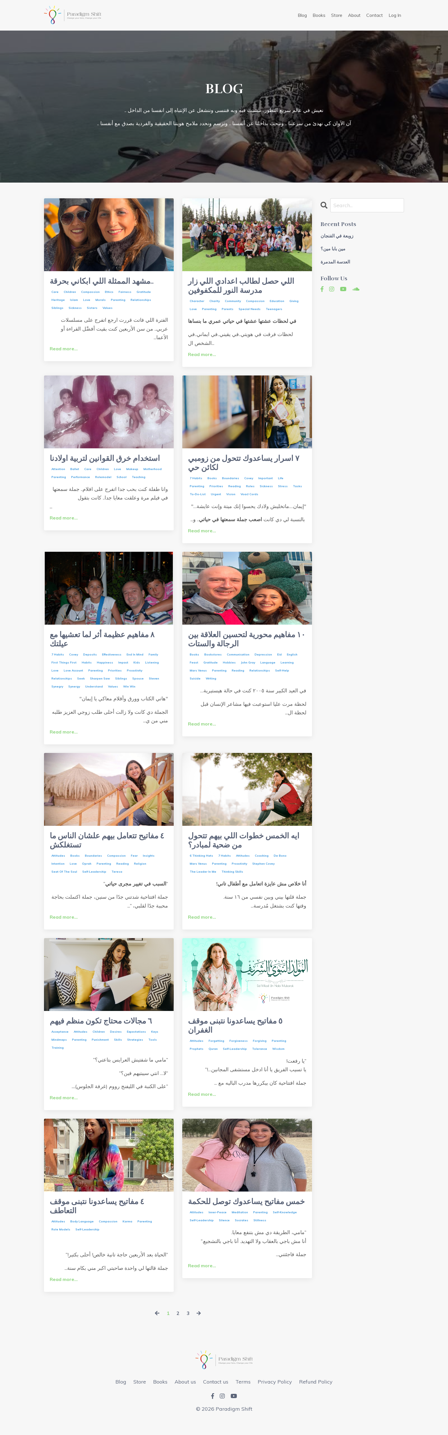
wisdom (278, 1060)
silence (224, 1242)
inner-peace (218, 1234)
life (280, 483)
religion (140, 873)
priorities (216, 491)
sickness (75, 309)
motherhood (152, 483)
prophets (196, 1060)
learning (287, 669)
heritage (58, 301)
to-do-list (198, 499)
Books (319, 15)
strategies (135, 1050)
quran (213, 1060)
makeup (132, 483)
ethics (109, 293)
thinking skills (232, 881)
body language (82, 1234)
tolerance (259, 1060)
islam (74, 301)
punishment (100, 1050)
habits (87, 669)
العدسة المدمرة (335, 262)
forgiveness (238, 1052)
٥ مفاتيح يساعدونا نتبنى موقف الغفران (240, 1036)
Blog (302, 15)
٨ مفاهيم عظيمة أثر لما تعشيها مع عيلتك (108, 645)
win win (129, 693)
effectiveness (111, 661)
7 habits (196, 483)
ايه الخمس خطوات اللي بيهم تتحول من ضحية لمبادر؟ (238, 849)
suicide (195, 685)
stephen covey (263, 873)
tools (152, 1050)
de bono (280, 865)
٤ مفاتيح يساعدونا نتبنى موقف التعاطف (102, 1218)
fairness (125, 293)
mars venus (198, 677)
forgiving (260, 1052)
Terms (243, 1394)
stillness (259, 1242)
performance (80, 491)
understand (94, 693)
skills (118, 1050)
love (86, 301)
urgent (216, 499)
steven (154, 685)
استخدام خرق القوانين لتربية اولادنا (99, 466)
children (70, 293)
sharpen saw (100, 685)
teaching (138, 491)
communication (238, 661)
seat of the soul (64, 881)
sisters (92, 309)
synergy (74, 693)
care (55, 293)
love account (73, 677)
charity (214, 303)
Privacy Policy (275, 1394)
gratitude (144, 293)
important (265, 483)
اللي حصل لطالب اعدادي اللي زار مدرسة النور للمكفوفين (246, 287)
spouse (138, 685)
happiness (105, 669)
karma (127, 1234)
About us (185, 1394)
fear (134, 865)
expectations (136, 1042)
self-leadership (94, 881)
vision (230, 499)
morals (100, 301)
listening (152, 669)
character (197, 303)
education (277, 303)
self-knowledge (285, 1234)
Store (336, 15)
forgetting (216, 1052)
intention (58, 873)
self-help (282, 677)
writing (211, 685)
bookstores (213, 661)
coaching (262, 865)
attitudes (58, 865)
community (233, 303)
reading (234, 491)
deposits (90, 661)
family (153, 661)
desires (116, 1042)
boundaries (230, 483)
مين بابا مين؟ (333, 249)
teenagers (274, 311)
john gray (248, 669)
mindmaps (59, 1050)
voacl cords (249, 499)
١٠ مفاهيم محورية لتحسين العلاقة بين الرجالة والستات (246, 645)
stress (283, 491)
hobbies (229, 669)
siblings (57, 309)
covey (248, 483)
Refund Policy (316, 1394)
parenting (118, 301)
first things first (64, 669)
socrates (241, 1242)
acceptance (60, 1042)
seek (81, 685)
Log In (395, 15)
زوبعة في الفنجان (337, 236)
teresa (116, 881)
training (57, 1058)
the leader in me (203, 881)
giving (294, 303)
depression (263, 661)
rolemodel (103, 491)
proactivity (134, 677)
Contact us (215, 1394)
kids (136, 669)
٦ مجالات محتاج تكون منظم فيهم (107, 1031)
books (212, 483)
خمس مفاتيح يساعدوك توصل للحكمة (239, 1218)
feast (194, 669)
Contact (374, 15)
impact (123, 669)
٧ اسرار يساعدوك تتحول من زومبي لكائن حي (237, 466)
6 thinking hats (201, 865)
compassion (90, 293)
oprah (86, 873)
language (267, 669)
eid (279, 661)
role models (60, 1242)
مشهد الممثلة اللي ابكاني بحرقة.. (107, 282)
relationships (141, 301)
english (292, 661)
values (108, 309)
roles (250, 491)
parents (227, 311)
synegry (57, 693)
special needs (250, 311)
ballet (74, 483)
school (122, 491)
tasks (297, 491)
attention (58, 483)
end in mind (135, 661)
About (354, 15)
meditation (240, 1234)
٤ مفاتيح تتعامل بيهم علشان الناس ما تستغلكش (98, 849)
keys (154, 1042)
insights (149, 865)
